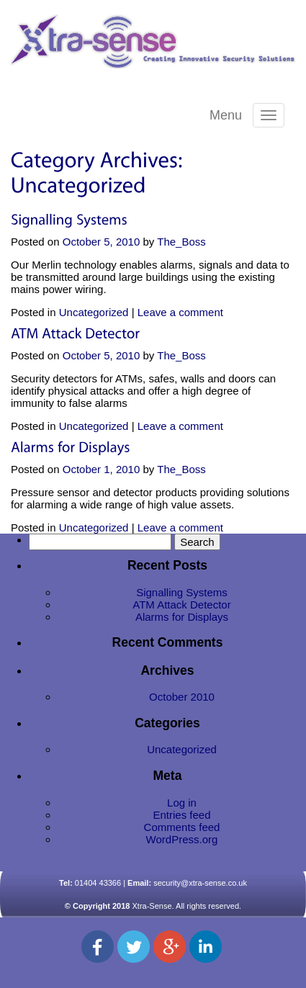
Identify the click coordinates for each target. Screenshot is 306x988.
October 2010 (182, 697)
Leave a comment (180, 312)
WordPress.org (182, 839)
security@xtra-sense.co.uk (200, 883)
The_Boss (181, 241)
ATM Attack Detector (181, 604)
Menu (226, 115)
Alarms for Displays (181, 617)
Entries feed (181, 815)
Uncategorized (94, 312)
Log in (182, 802)
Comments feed (182, 827)
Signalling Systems (182, 592)
